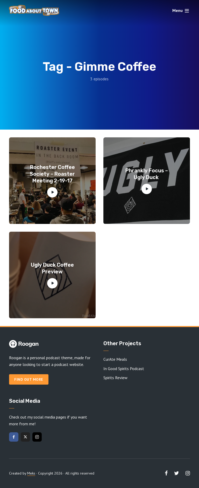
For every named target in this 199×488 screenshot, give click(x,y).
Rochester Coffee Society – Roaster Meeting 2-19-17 (52, 174)
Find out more (28, 379)
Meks (31, 473)
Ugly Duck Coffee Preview (52, 268)
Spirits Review (115, 377)
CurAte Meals (115, 359)
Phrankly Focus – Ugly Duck (146, 173)
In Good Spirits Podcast (123, 368)
